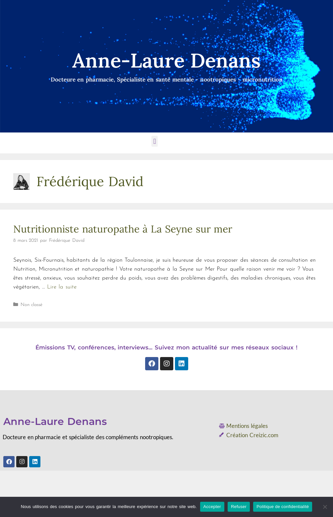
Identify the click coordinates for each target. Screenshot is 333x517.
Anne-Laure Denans (55, 421)
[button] (154, 141)
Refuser (239, 506)
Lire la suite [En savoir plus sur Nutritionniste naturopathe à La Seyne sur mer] (61, 287)
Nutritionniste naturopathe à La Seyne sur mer (122, 229)
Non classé (32, 304)
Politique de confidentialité (282, 506)
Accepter (212, 506)
